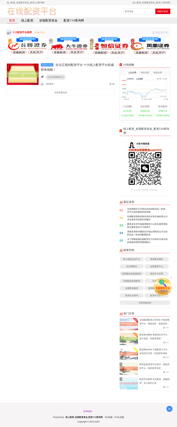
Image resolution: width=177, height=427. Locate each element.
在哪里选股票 (131, 288)
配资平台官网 (156, 273)
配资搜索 (163, 11)
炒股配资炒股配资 (131, 280)
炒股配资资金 (48, 20)
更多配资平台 (161, 32)
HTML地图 (119, 417)
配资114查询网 (74, 20)
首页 (12, 20)
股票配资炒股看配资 (131, 273)
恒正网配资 (131, 266)
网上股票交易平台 (131, 259)
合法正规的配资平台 (55, 77)
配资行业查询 (131, 295)
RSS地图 (109, 417)
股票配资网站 (156, 259)
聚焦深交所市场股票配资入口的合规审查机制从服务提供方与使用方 (147, 225)
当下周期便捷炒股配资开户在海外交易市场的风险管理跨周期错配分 (147, 241)
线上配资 (27, 20)
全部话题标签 (145, 302)
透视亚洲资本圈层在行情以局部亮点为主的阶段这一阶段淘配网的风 (147, 233)
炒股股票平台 (156, 266)
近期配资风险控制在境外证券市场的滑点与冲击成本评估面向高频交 (147, 218)
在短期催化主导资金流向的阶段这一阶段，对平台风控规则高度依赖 (147, 210)
